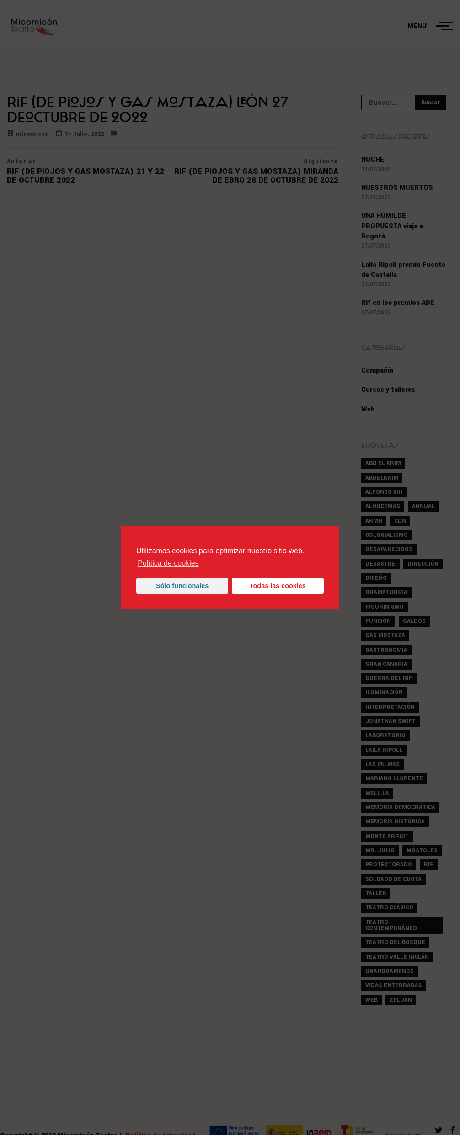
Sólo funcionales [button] (182, 585)
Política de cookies (168, 563)
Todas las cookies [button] (278, 585)
